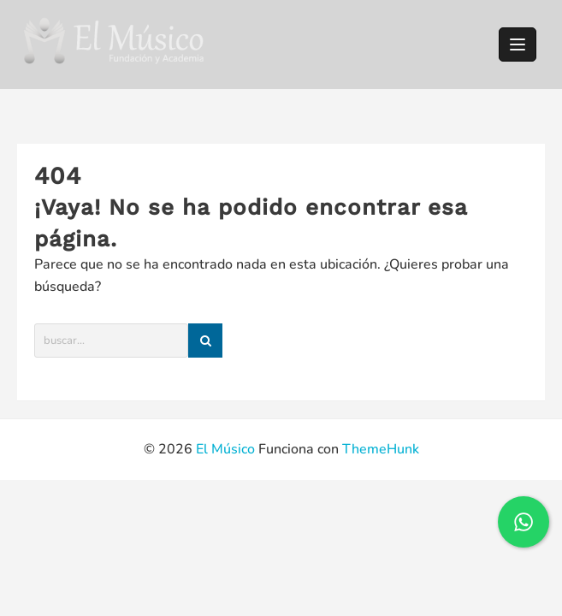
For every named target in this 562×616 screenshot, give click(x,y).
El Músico (225, 449)
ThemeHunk (380, 449)
